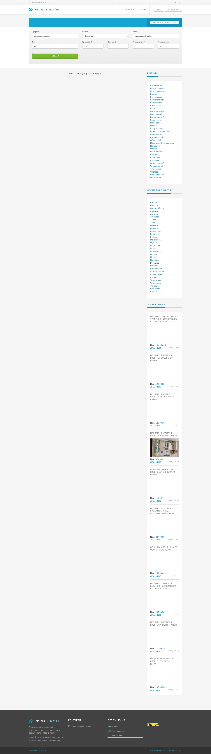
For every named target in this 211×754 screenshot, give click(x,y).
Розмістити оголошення (164, 22)
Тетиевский (155, 169)
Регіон (85, 32)
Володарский (156, 114)
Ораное (153, 254)
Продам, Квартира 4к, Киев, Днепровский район (162, 661)
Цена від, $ (87, 42)
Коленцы (154, 228)
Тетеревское (156, 283)
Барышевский (156, 85)
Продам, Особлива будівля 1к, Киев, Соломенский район (162, 511)
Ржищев (154, 154)
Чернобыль (155, 289)
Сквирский (155, 157)
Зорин (153, 222)
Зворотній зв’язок (173, 750)
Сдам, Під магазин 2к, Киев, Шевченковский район (162, 472)
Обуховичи (155, 245)
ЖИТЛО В (44, 10)
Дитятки (154, 214)
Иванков (154, 225)
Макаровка (155, 240)
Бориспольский (157, 100)
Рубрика (35, 32)
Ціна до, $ (112, 42)
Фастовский (155, 172)
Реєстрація (173, 10)
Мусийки (154, 243)
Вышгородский (157, 117)
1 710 (110, 731)
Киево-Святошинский (160, 131)
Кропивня (154, 234)
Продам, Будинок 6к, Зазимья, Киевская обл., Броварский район (164, 586)
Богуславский (156, 97)
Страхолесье (156, 274)
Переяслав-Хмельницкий (162, 143)
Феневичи (155, 286)
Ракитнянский (156, 152)
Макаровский (156, 134)
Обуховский (155, 140)
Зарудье (154, 219)
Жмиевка (154, 217)
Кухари (153, 237)
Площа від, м (139, 42)
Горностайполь (157, 208)
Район (135, 32)
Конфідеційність (157, 750)
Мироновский (156, 137)
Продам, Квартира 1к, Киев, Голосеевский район (162, 358)
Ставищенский (157, 163)
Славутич (154, 160)
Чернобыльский (157, 175)
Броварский (155, 105)
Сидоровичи (156, 269)
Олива (153, 248)
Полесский (155, 146)
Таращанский (156, 166)
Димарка (154, 211)
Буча (152, 108)
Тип (33, 42)
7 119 (110, 735)
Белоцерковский (158, 91)
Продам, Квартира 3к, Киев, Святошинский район (162, 397)
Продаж (130, 10)
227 (109, 726)
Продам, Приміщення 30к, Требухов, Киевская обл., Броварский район (164, 319)
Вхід (158, 10)
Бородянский (156, 103)
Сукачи (153, 277)
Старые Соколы (157, 271)
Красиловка (155, 231)
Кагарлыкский (156, 128)
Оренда (142, 10)
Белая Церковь (157, 88)
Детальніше (155, 348)
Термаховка (155, 280)
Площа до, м (163, 42)
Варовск (154, 205)
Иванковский (156, 123)
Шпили (153, 292)
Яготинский (155, 177)
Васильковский (157, 111)
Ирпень (153, 126)
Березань (154, 94)
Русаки (153, 266)
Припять (154, 149)
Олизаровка (156, 251)
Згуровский (155, 120)
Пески (153, 257)
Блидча (153, 202)
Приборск (154, 260)
